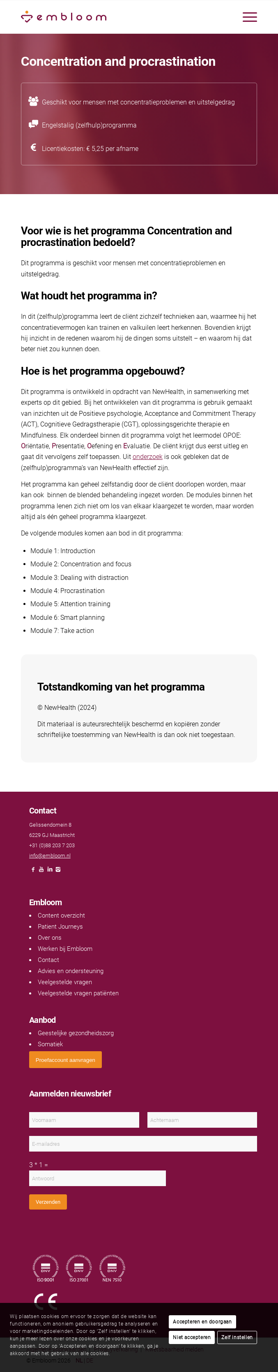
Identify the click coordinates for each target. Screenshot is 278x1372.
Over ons (50, 937)
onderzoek (148, 457)
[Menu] (245, 16)
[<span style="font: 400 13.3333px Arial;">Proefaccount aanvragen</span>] (65, 1059)
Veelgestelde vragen (65, 982)
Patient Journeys (60, 926)
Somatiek (50, 1044)
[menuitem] (245, 16)
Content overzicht (61, 915)
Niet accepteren (192, 1337)
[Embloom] (115, 16)
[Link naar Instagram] (58, 872)
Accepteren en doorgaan (202, 1322)
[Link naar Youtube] (41, 872)
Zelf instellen (237, 1337)
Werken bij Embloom (65, 949)
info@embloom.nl (50, 856)
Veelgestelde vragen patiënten (78, 993)
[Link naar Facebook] (33, 872)
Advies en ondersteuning (70, 971)
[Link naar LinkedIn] (50, 872)
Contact (48, 960)
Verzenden (48, 1202)
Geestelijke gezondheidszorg (76, 1033)
